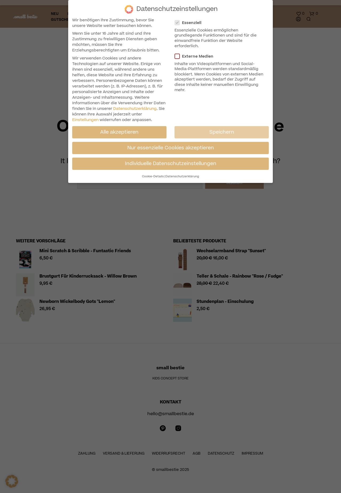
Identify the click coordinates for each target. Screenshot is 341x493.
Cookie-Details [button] (153, 176)
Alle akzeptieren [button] (119, 132)
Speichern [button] (221, 132)
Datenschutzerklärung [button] (182, 176)
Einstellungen (85, 120)
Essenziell (190, 23)
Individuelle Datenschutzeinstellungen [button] (170, 163)
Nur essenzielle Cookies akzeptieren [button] (170, 147)
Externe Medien (196, 56)
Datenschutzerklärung (135, 108)
